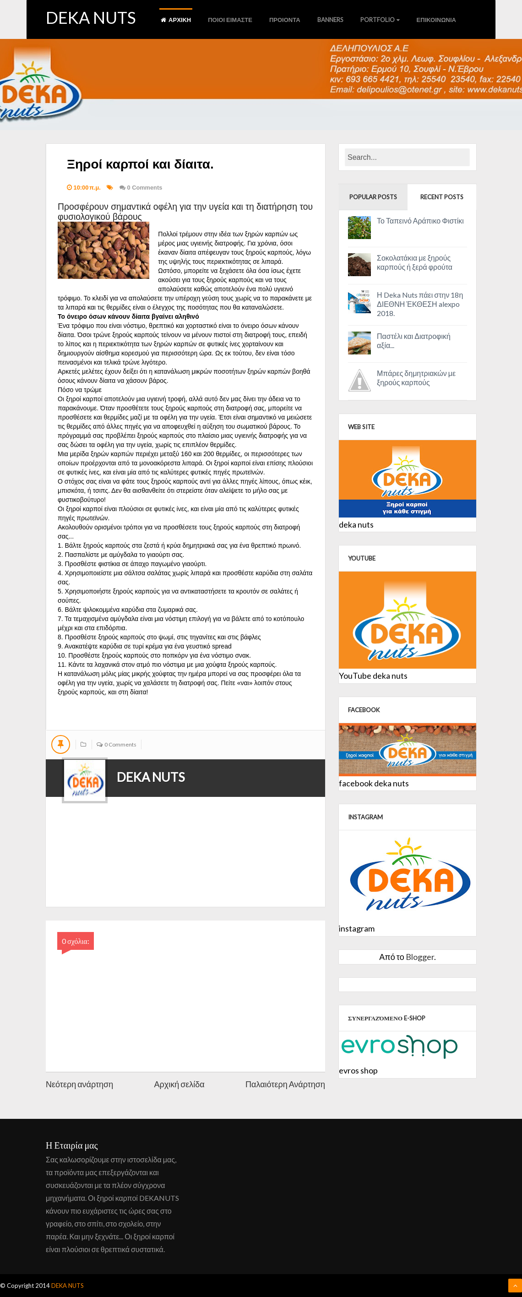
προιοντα (284, 19)
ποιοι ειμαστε (230, 19)
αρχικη (176, 19)
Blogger (420, 957)
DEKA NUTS (91, 17)
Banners (330, 19)
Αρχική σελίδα (179, 1084)
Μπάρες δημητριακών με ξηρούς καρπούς (416, 378)
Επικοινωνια (436, 19)
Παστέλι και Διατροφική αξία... (414, 340)
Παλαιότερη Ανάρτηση (285, 1084)
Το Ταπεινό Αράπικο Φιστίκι (420, 220)
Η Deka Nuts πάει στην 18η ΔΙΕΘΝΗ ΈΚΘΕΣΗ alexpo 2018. (420, 303)
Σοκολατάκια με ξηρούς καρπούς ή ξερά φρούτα (414, 262)
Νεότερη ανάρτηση (79, 1084)
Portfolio (380, 19)
